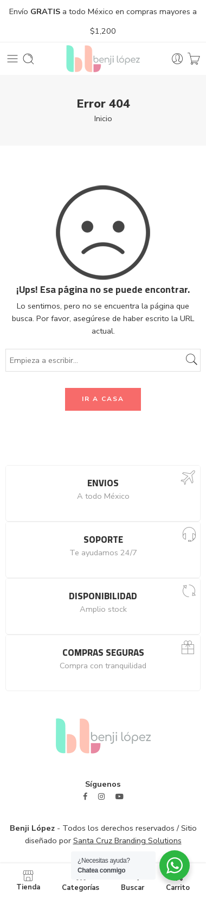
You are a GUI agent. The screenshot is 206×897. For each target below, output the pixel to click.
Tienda (28, 880)
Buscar (132, 880)
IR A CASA (103, 398)
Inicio (103, 118)
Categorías (80, 880)
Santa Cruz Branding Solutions (127, 840)
